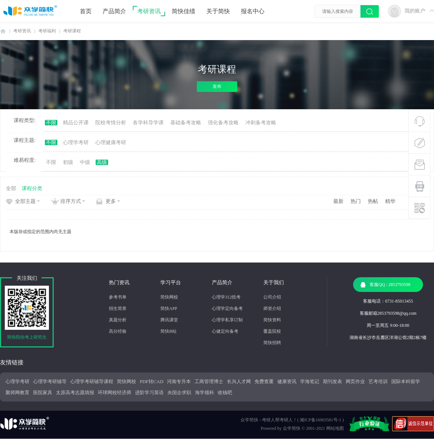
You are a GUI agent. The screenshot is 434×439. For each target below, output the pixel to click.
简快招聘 (272, 342)
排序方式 (70, 201)
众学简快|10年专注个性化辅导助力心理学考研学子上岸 (3, 31)
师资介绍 (272, 308)
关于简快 (218, 11)
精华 (390, 201)
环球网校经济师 (114, 392)
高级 (102, 162)
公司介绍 (272, 297)
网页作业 (355, 381)
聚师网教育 (17, 392)
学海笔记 (309, 381)
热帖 (373, 201)
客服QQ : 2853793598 (385, 285)
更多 (111, 201)
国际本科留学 (405, 381)
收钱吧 (225, 392)
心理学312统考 (226, 297)
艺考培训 (378, 381)
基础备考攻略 (185, 122)
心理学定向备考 (227, 308)
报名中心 (252, 11)
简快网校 (169, 297)
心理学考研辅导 (50, 381)
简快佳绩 (183, 11)
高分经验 (118, 331)
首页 (86, 11)
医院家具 (42, 392)
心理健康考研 (110, 142)
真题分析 (118, 319)
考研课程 (72, 30)
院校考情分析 (110, 122)
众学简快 (291, 428)
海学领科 (204, 392)
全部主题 (25, 201)
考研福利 (47, 30)
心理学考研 (76, 142)
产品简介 (114, 11)
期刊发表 (332, 381)
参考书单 (118, 297)
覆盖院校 (272, 331)
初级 (68, 162)
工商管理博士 (209, 381)
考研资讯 (149, 11)
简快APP (168, 308)
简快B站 (168, 331)
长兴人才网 (239, 381)
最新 (338, 201)
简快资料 (272, 319)
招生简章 (118, 308)
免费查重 (264, 381)
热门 (356, 201)
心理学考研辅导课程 (91, 381)
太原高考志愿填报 (75, 392)
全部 (11, 188)
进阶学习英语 (149, 392)
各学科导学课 (148, 122)
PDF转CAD (151, 381)
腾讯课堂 (169, 319)
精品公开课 (76, 122)
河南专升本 (179, 381)
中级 (85, 162)
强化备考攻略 (223, 122)
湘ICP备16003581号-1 (320, 419)
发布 (217, 86)
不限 (51, 122)
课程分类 (32, 188)
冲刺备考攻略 (260, 122)
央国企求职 (179, 392)
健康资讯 (286, 381)
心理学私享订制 (227, 319)
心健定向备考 (225, 331)
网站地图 (335, 428)
